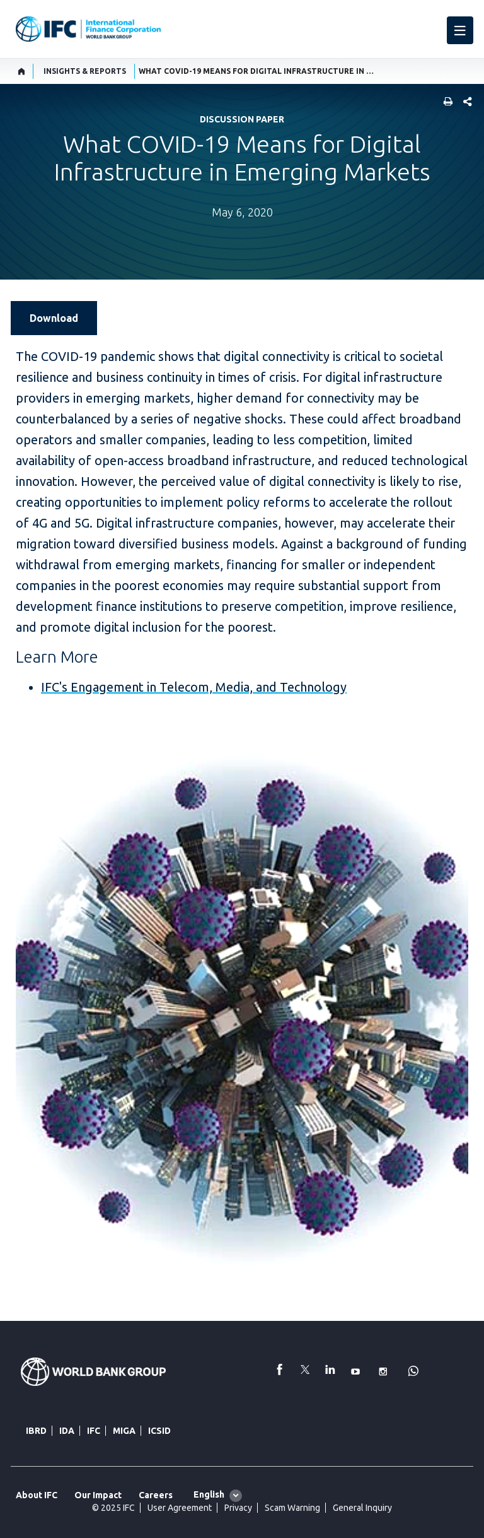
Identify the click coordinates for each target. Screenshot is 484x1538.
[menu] (460, 30)
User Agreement (179, 1508)
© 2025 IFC (113, 1508)
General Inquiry (362, 1508)
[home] (21, 71)
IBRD (36, 1431)
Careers (156, 1495)
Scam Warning (292, 1508)
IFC (93, 1431)
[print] (445, 102)
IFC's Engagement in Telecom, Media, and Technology (194, 687)
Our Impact (98, 1495)
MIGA (124, 1431)
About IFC (36, 1495)
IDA (66, 1431)
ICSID (159, 1431)
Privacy (238, 1508)
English (208, 1494)
